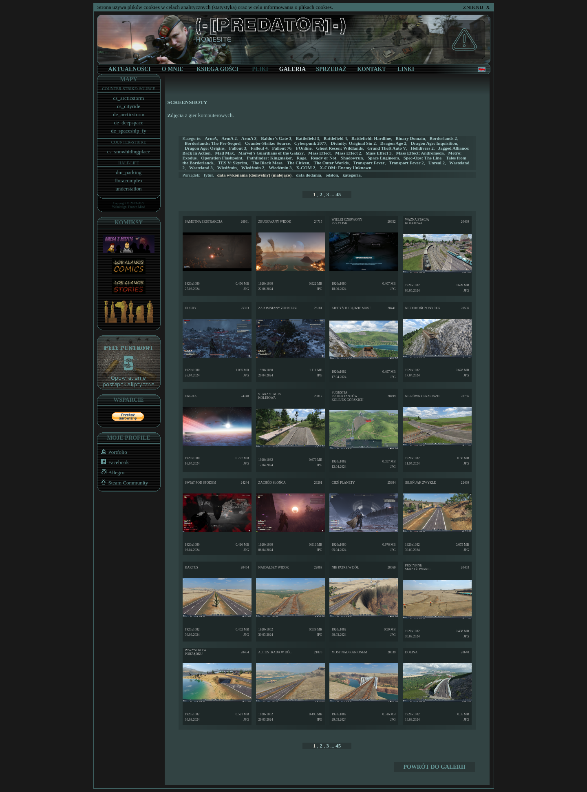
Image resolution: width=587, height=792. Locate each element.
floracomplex (129, 180)
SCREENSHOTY (187, 102)
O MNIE (172, 69)
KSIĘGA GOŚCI (217, 69)
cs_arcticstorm (128, 98)
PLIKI (260, 69)
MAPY (128, 79)
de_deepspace (128, 122)
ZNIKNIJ (476, 7)
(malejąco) (254, 175)
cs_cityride (128, 106)
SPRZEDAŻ (331, 69)
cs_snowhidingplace (128, 151)
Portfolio (112, 452)
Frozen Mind (137, 207)
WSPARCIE (128, 400)
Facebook (113, 462)
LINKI (405, 69)
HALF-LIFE (128, 163)
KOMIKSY (129, 222)
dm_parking (128, 172)
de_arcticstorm (128, 114)
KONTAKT (371, 69)
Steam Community (122, 483)
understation (128, 189)
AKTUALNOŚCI (129, 69)
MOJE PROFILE (128, 438)
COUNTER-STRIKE (128, 142)
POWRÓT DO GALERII (434, 767)
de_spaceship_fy (128, 131)
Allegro (111, 472)
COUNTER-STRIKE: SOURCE (128, 88)
